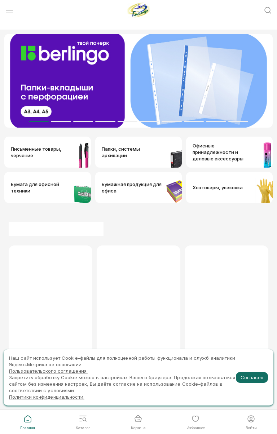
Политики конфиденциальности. (46, 397)
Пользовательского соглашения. (48, 371)
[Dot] (39, 121)
